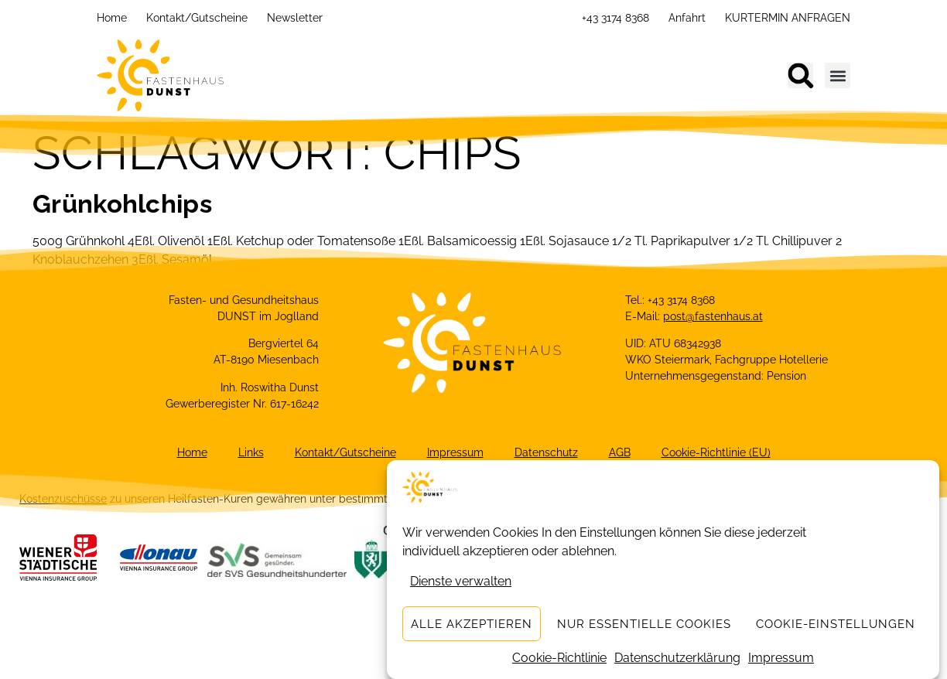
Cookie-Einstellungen (835, 625)
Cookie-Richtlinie (559, 658)
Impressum (781, 658)
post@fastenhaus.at (713, 316)
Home (112, 18)
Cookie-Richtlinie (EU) (716, 452)
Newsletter (295, 18)
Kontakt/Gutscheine (197, 18)
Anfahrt (687, 18)
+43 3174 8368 (615, 18)
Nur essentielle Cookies (644, 625)
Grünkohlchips (122, 204)
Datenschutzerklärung (677, 658)
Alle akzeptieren (471, 625)
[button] (800, 75)
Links (251, 452)
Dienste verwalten (460, 582)
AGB (620, 452)
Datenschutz (546, 452)
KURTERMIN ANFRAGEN (787, 18)
